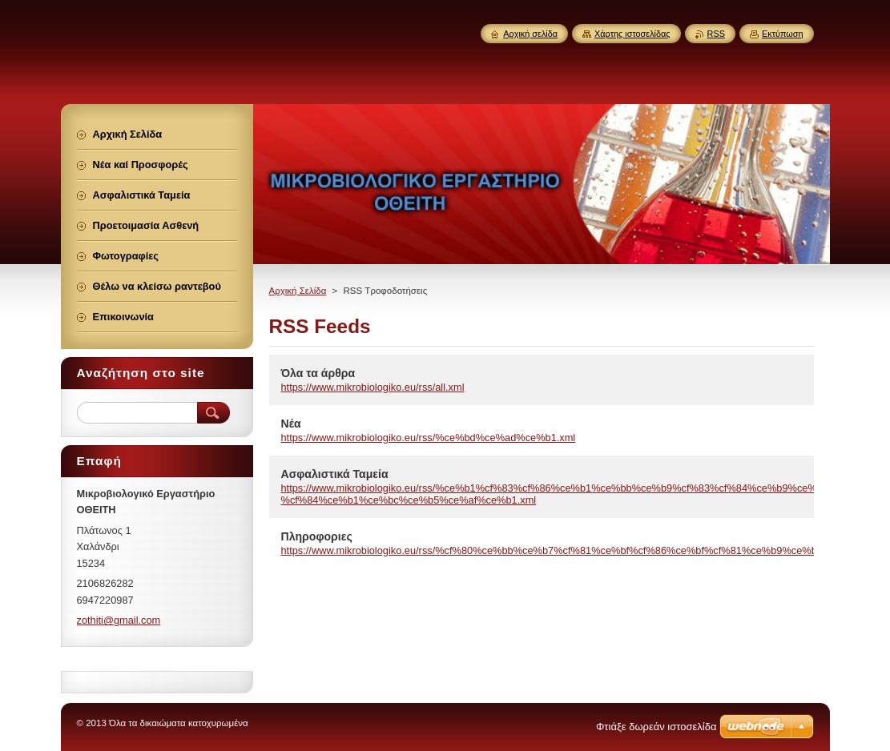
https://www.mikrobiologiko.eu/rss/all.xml (373, 387)
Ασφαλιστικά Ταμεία (335, 474)
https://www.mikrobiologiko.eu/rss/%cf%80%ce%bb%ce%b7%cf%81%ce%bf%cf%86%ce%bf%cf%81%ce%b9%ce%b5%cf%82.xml (580, 550)
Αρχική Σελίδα (298, 290)
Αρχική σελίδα (530, 33)
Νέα (291, 423)
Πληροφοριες (316, 536)
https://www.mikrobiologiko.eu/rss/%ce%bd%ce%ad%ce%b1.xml (428, 438)
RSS (716, 33)
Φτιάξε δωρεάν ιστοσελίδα (656, 727)
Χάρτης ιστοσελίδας (632, 33)
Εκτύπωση (782, 33)
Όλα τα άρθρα (318, 373)
